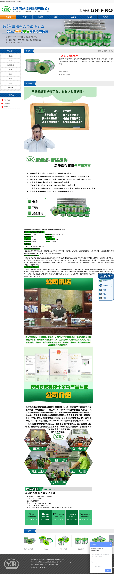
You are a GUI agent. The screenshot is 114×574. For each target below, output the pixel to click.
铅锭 (10, 83)
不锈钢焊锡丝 (5, 100)
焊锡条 (11, 60)
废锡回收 (10, 87)
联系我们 (105, 17)
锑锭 (10, 78)
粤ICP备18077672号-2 (41, 567)
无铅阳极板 (10, 65)
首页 (99, 51)
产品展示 (40, 17)
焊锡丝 (11, 56)
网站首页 (8, 17)
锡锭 (10, 74)
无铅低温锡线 (5, 103)
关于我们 (24, 17)
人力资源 (89, 17)
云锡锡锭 (65, 71)
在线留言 (73, 17)
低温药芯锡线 (5, 107)
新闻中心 (57, 17)
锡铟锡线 (46, 549)
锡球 (10, 69)
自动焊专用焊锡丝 (29, 549)
